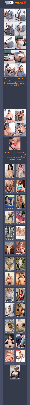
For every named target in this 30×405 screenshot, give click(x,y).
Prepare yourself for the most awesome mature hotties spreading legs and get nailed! (14, 82)
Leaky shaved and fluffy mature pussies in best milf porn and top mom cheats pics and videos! (15, 156)
